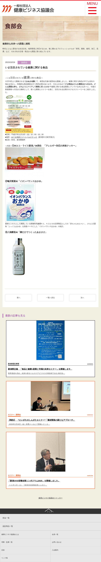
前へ (18, 298)
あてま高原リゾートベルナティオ (24, 137)
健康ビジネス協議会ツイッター (50, 498)
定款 (3, 550)
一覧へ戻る (50, 298)
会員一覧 (55, 534)
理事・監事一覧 (6, 542)
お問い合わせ (56, 542)
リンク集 (4, 558)
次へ (83, 298)
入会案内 (55, 550)
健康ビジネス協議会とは (10, 534)
